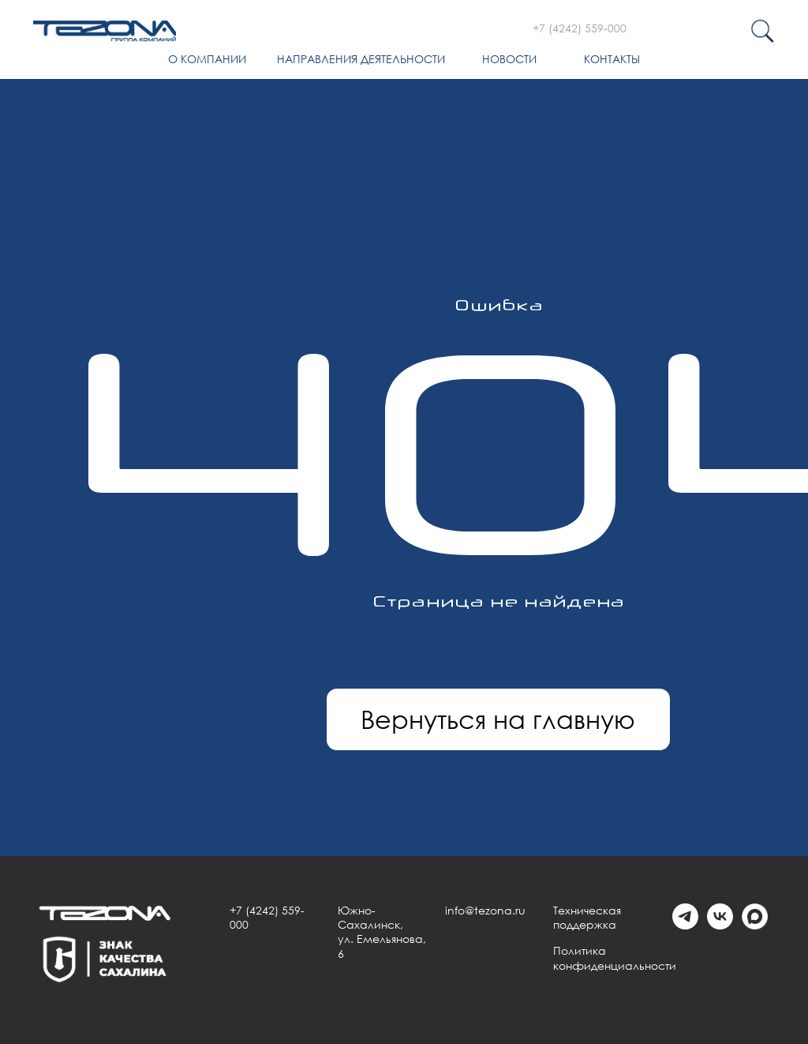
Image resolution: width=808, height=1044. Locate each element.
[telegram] (685, 925)
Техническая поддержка (587, 917)
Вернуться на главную (498, 719)
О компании (207, 59)
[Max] (755, 925)
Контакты (612, 59)
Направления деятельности (361, 59)
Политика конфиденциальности (614, 957)
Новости (509, 59)
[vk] (720, 925)
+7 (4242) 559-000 (580, 28)
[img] (104, 31)
